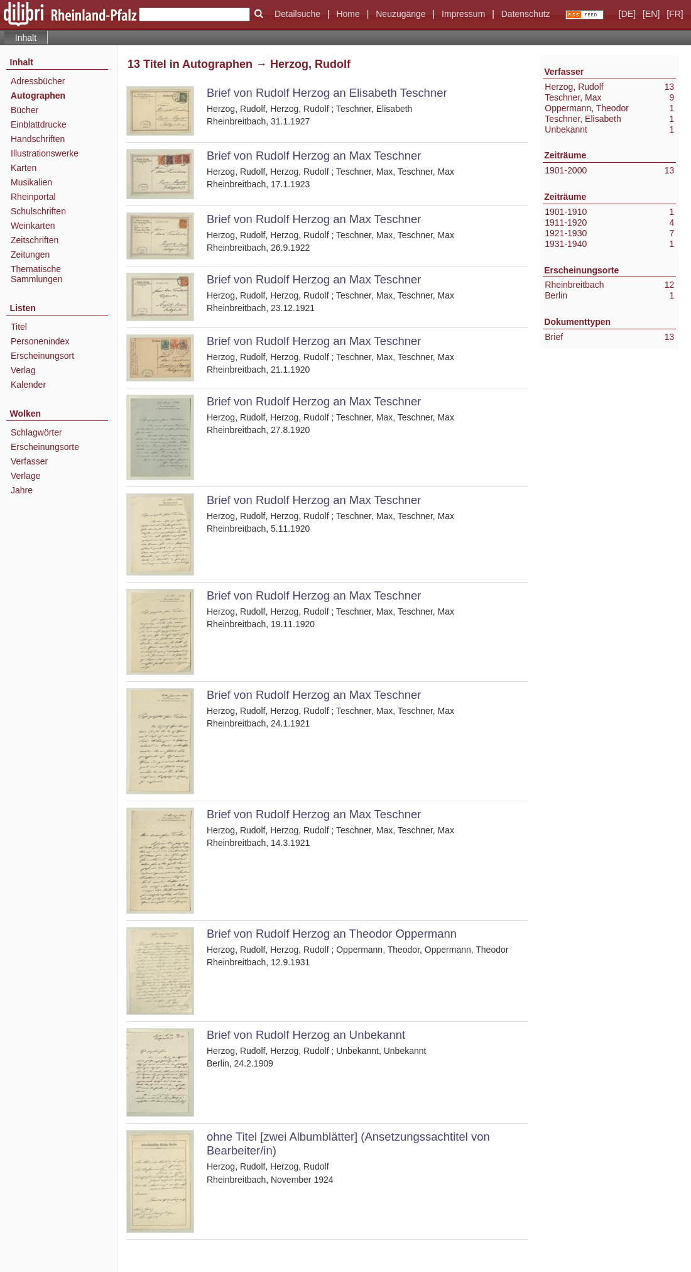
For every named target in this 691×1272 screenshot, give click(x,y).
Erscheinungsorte (45, 447)
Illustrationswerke (45, 153)
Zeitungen (30, 254)
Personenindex (40, 341)
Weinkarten (33, 226)
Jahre (22, 490)
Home (347, 14)
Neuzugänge (400, 14)
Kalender (28, 385)
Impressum (463, 14)
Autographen (38, 95)
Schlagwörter (36, 432)
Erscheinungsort (42, 356)
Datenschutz (525, 14)
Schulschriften (38, 211)
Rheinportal (33, 197)
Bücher (24, 110)
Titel (19, 327)
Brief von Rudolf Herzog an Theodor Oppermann (332, 933)
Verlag (23, 370)
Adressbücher (38, 81)
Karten (23, 168)
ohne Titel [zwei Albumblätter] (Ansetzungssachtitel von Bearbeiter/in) (348, 1143)
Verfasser (29, 461)
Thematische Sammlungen (37, 274)
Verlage (25, 476)
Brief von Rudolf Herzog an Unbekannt (306, 1034)
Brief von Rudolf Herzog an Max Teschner (314, 155)
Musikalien (31, 182)
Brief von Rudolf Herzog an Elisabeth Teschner (327, 92)
